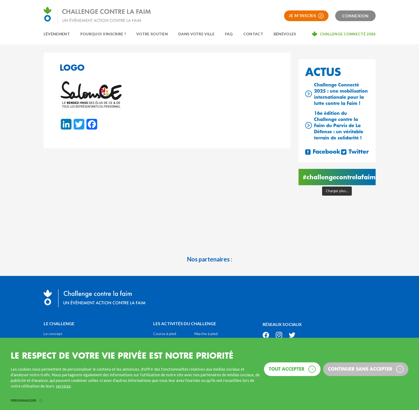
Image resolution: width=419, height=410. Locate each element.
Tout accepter (292, 369)
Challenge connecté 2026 (348, 34)
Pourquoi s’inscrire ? (103, 34)
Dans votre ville (196, 34)
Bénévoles (285, 34)
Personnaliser (27, 400)
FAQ (229, 34)
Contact (253, 34)
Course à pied (164, 333)
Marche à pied (206, 333)
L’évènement (57, 34)
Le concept (53, 333)
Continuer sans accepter (365, 369)
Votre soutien (152, 34)
